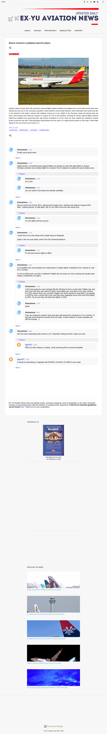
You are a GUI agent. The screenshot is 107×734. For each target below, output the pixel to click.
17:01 (30, 233)
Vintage (37, 31)
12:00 (38, 179)
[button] (10, 47)
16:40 (27, 359)
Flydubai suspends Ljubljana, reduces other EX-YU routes (44, 663)
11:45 (30, 163)
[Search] (103, 2)
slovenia (33, 130)
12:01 (30, 202)
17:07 (38, 250)
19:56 (38, 286)
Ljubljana (13, 130)
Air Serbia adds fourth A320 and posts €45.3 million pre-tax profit (46, 638)
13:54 (38, 188)
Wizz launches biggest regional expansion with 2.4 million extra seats (47, 687)
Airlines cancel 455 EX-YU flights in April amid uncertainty (44, 590)
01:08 (35, 345)
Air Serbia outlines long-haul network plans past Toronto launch (45, 614)
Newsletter (65, 31)
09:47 (38, 312)
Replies (22, 174)
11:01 (30, 150)
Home (3, 2)
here (38, 123)
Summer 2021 (44, 130)
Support (78, 31)
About (27, 31)
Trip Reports (50, 31)
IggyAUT (28, 345)
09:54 (30, 331)
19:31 (30, 265)
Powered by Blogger (53, 726)
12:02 (38, 218)
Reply (18, 158)
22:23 (38, 303)
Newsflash (24, 130)
